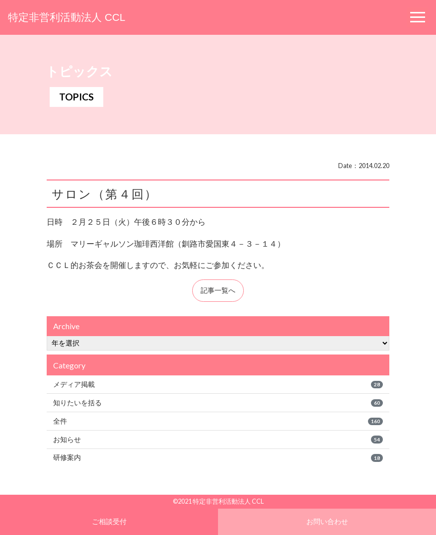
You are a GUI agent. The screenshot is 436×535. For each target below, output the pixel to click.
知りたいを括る (218, 403)
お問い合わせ (327, 521)
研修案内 (218, 457)
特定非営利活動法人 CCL (66, 17)
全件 (218, 421)
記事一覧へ (218, 290)
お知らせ (218, 440)
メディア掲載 (218, 384)
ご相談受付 (109, 521)
